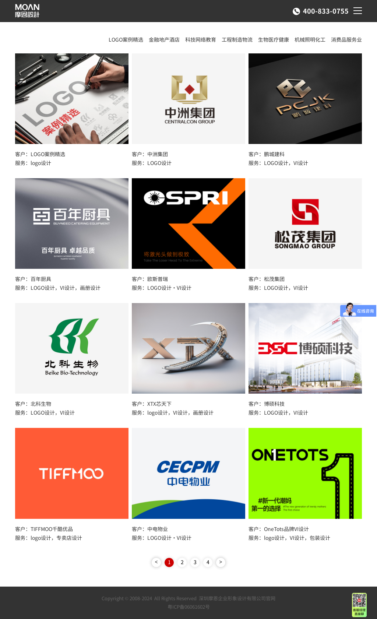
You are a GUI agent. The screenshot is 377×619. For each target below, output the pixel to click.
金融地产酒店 (164, 39)
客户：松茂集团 (267, 278)
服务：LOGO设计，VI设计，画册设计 (58, 287)
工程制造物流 (237, 39)
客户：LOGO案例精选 (40, 154)
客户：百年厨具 (33, 278)
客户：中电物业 (150, 528)
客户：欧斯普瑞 (150, 278)
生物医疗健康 (273, 39)
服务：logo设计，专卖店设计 (48, 537)
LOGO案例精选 (126, 39)
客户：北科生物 (33, 403)
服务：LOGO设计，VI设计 (278, 162)
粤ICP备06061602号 (189, 606)
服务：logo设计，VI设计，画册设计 (173, 412)
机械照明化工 (310, 39)
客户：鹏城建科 (267, 154)
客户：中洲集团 (150, 154)
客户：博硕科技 (267, 403)
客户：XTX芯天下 (152, 403)
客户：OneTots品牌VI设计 (279, 528)
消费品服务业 (346, 39)
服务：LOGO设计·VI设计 (161, 287)
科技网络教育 (200, 39)
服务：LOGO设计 (152, 162)
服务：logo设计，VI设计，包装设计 (289, 537)
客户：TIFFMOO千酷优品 (44, 528)
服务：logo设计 (33, 162)
